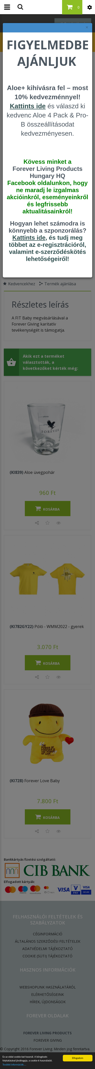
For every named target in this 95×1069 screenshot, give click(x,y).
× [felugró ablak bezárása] (86, 27)
